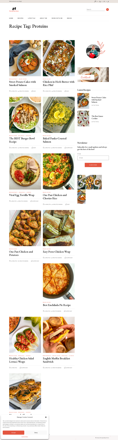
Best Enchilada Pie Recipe (57, 305)
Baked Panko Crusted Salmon (55, 140)
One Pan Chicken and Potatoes (21, 253)
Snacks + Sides (25, 192)
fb (96, 1)
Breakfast (13, 79)
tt (104, 1)
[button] (46, 417)
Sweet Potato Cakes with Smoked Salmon (22, 83)
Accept (13, 432)
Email (79, 154)
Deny (36, 432)
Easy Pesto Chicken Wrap (56, 251)
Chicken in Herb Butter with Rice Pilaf (58, 83)
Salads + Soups (24, 135)
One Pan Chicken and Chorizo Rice (55, 196)
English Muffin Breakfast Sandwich (56, 360)
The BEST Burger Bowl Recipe (22, 140)
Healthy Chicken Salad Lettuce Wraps (21, 360)
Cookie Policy (24, 436)
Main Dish (23, 79)
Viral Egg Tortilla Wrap (21, 195)
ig (100, 1)
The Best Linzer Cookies (97, 117)
